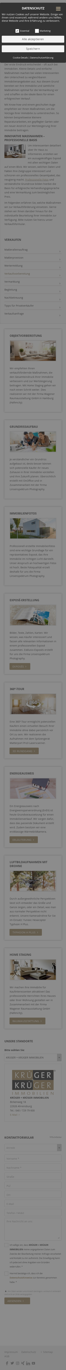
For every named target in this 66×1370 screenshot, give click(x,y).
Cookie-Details (20, 57)
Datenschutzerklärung (41, 57)
